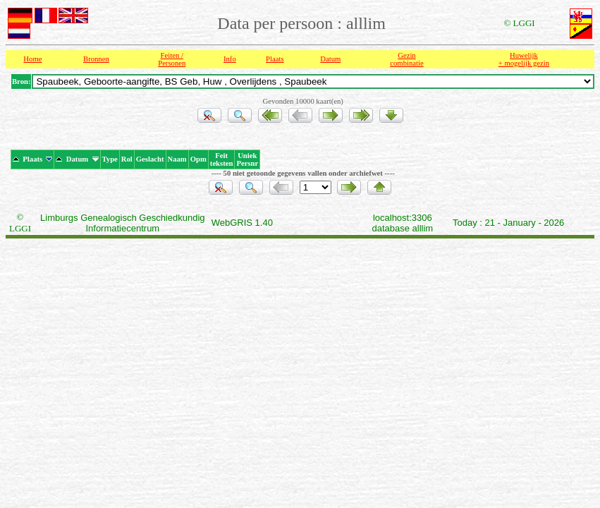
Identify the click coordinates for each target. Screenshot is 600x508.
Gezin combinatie (406, 59)
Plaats (274, 59)
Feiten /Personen (171, 59)
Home (32, 59)
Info (230, 59)
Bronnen (96, 59)
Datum (330, 59)
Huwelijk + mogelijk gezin (523, 59)
